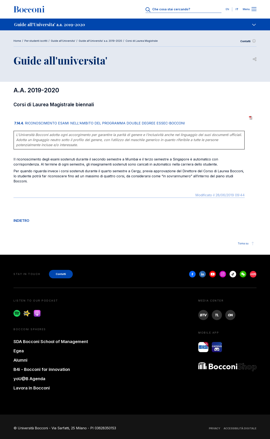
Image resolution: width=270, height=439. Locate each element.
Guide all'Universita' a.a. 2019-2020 (100, 40)
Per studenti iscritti (35, 40)
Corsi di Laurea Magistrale (142, 40)
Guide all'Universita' (63, 40)
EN (227, 9)
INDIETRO (21, 220)
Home (17, 40)
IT (237, 9)
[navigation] (135, 24)
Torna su (246, 243)
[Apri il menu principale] (253, 9)
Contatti (248, 41)
